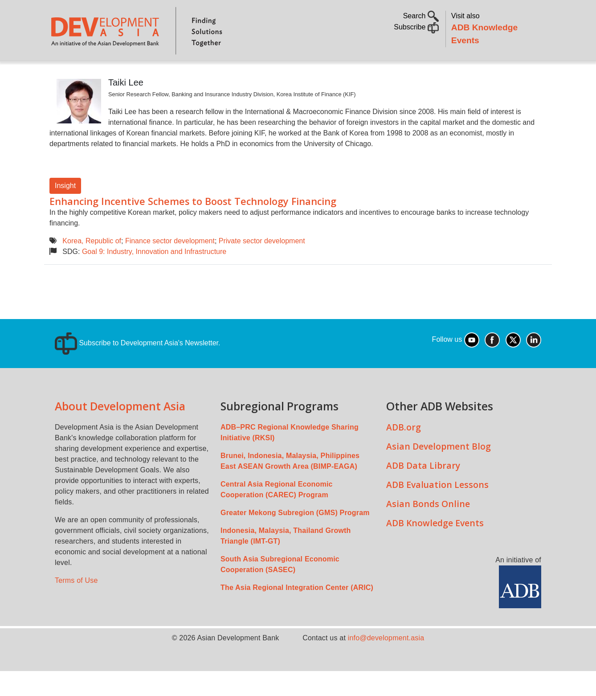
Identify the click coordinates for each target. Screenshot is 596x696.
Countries (190, 74)
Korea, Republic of (91, 266)
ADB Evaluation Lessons (437, 510)
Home (62, 74)
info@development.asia (386, 663)
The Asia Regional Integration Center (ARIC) (296, 612)
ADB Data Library (423, 490)
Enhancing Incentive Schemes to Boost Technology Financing (192, 226)
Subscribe (416, 27)
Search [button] (421, 16)
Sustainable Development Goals (287, 74)
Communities (447, 74)
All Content (388, 74)
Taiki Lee (125, 107)
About (96, 74)
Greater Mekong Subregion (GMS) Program (295, 537)
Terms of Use (76, 605)
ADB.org (403, 452)
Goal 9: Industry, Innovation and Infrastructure (154, 276)
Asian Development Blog (438, 471)
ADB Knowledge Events (435, 548)
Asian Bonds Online (428, 529)
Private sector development (262, 266)
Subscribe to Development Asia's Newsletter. (137, 368)
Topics (135, 74)
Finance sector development (170, 266)
